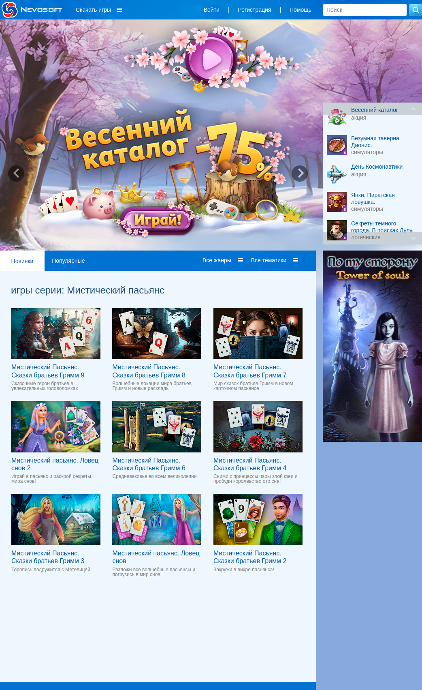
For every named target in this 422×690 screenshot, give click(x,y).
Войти (212, 9)
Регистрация (254, 9)
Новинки (22, 261)
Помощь (300, 9)
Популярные (68, 260)
